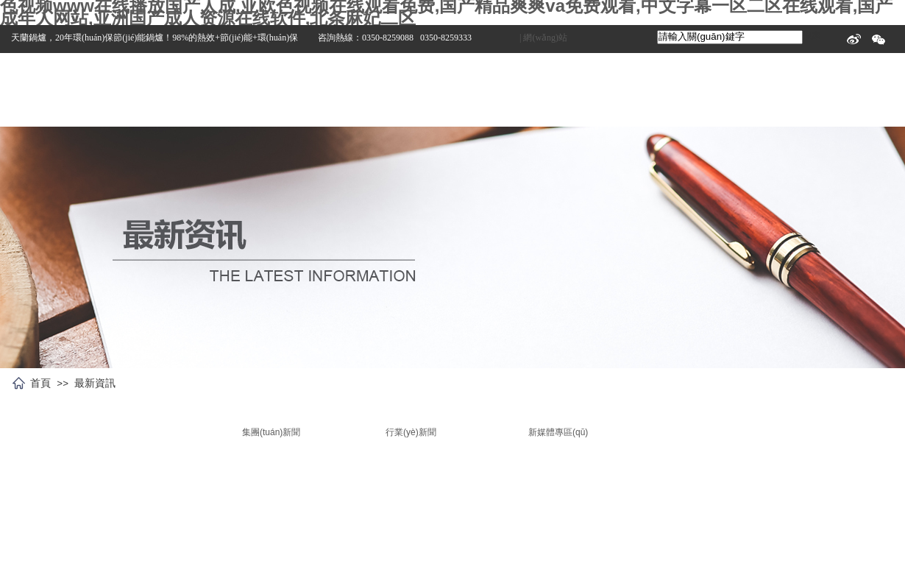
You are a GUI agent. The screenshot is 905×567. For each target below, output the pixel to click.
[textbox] (730, 37)
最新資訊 (95, 383)
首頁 (40, 383)
